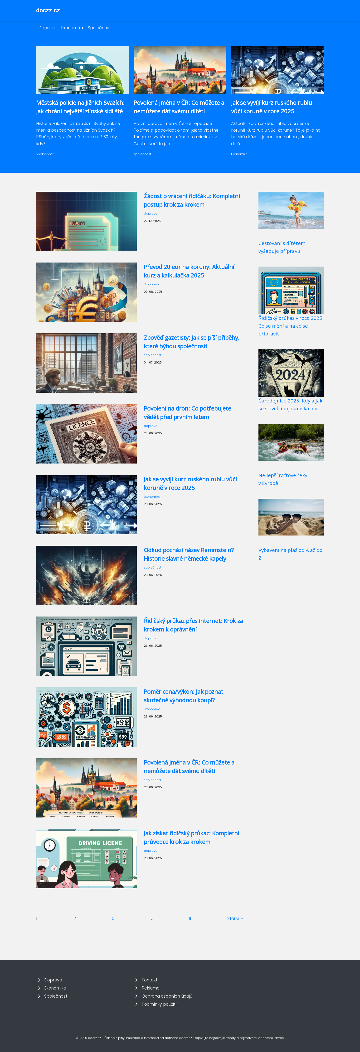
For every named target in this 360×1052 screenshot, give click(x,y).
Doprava (47, 28)
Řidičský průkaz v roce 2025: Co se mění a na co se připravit (291, 326)
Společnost (99, 28)
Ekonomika (72, 28)
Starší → (235, 918)
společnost (45, 154)
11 (190, 918)
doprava (150, 213)
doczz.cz (48, 10)
